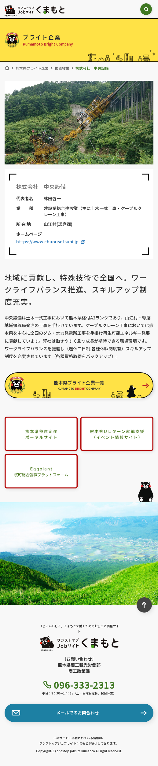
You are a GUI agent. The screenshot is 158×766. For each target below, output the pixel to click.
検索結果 (62, 68)
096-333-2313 (79, 684)
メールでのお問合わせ (55, 713)
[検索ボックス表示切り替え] (146, 9)
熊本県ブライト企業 (32, 68)
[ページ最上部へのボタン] (144, 605)
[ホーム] (7, 68)
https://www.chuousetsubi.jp (50, 241)
